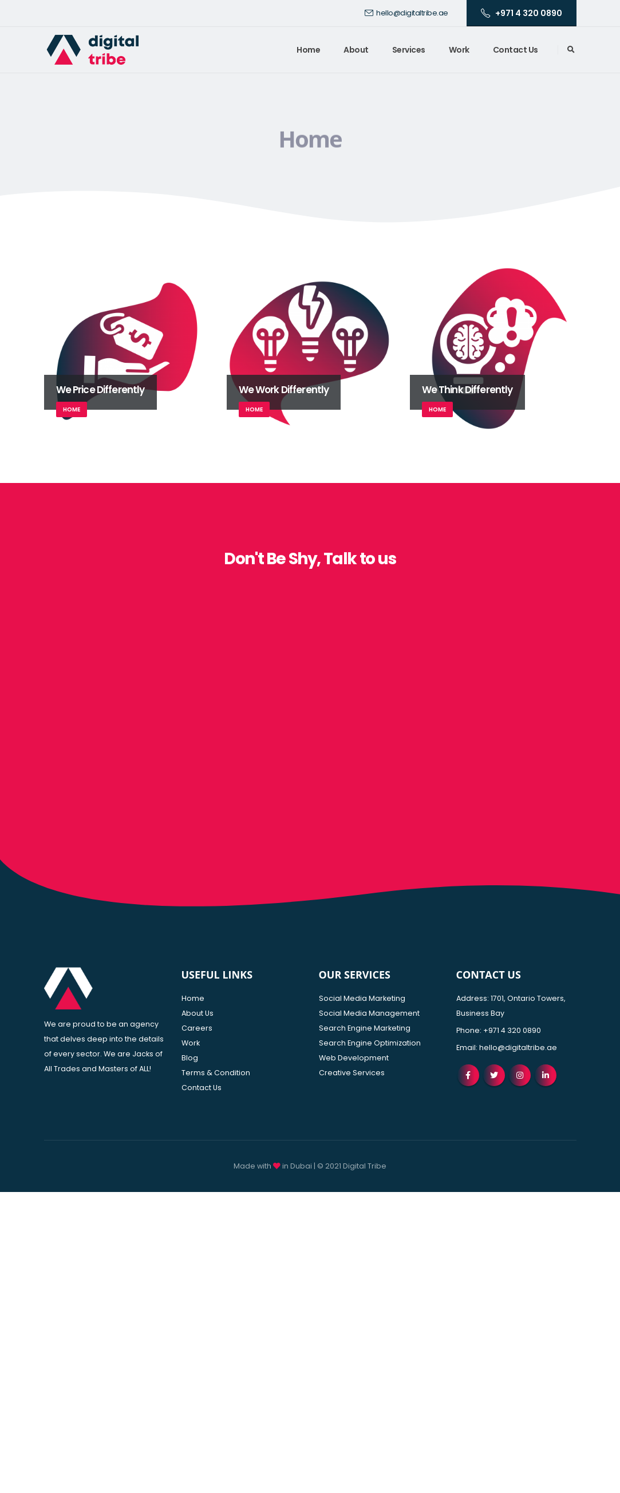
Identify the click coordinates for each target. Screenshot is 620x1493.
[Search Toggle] (571, 49)
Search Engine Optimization (370, 1043)
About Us (197, 1013)
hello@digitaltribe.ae (406, 13)
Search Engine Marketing (364, 1028)
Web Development (354, 1058)
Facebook (468, 1075)
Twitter (494, 1075)
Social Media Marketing (362, 998)
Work (459, 50)
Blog (189, 1058)
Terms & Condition (215, 1073)
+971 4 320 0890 (521, 13)
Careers (196, 1028)
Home (308, 50)
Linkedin (545, 1075)
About (356, 50)
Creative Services (352, 1073)
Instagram (520, 1075)
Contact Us (515, 50)
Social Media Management (369, 1013)
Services (408, 50)
